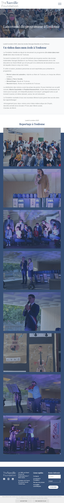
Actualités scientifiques (37, 485)
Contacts (36, 476)
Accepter (23, 501)
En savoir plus (41, 501)
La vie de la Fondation (36, 479)
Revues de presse (38, 482)
